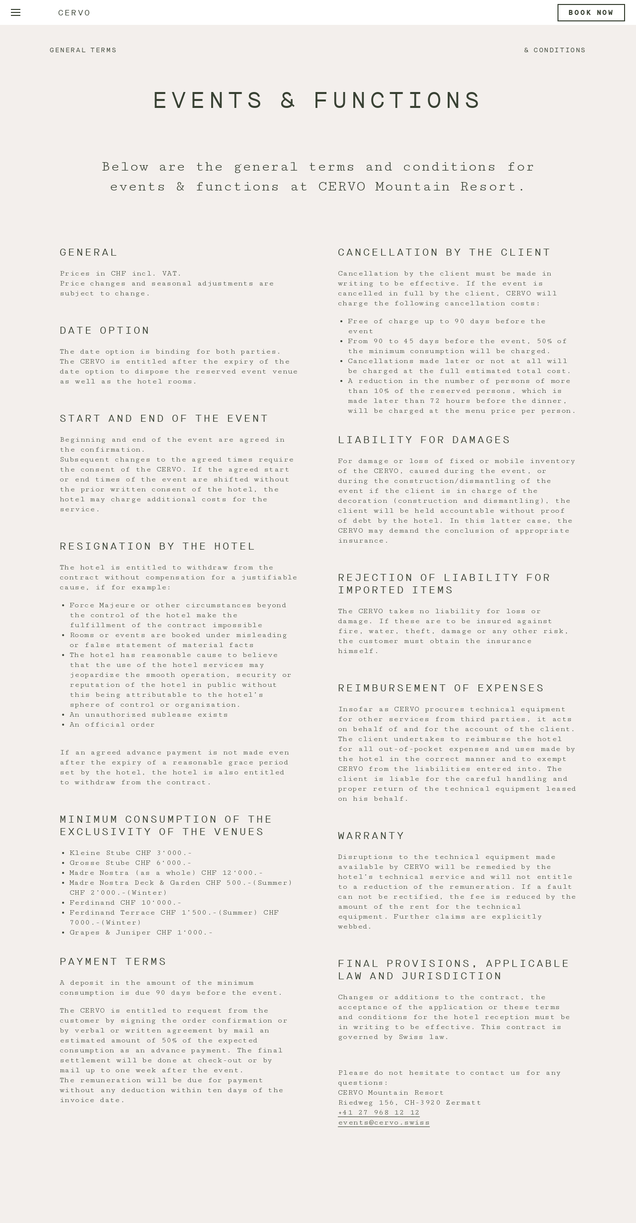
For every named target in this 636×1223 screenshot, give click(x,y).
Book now (591, 12)
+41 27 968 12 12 (379, 1112)
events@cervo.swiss (384, 1122)
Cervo (74, 12)
